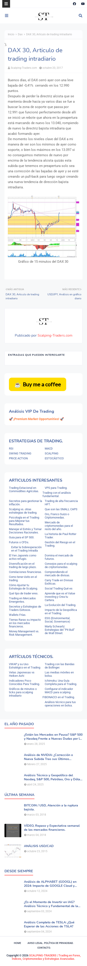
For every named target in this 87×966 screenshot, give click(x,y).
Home (17, 943)
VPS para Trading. (56, 487)
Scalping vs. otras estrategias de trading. (23, 511)
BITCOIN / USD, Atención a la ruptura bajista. (51, 808)
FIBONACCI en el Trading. (58, 697)
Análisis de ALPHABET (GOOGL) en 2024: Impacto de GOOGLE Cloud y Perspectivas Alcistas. (50, 884)
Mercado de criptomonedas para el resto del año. (59, 526)
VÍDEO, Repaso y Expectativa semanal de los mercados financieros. (52, 828)
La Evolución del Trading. (60, 605)
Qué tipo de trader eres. (23, 593)
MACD (49, 448)
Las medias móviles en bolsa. (59, 674)
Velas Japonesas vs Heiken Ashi (21, 674)
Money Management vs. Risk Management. (24, 633)
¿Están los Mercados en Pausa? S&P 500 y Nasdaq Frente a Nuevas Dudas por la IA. (53, 737)
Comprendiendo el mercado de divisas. (57, 573)
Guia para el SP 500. (21, 537)
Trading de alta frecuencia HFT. (61, 502)
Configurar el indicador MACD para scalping (59, 690)
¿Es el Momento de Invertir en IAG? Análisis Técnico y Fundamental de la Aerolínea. (51, 904)
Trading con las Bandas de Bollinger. (59, 665)
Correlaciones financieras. (25, 572)
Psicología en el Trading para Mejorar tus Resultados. (24, 521)
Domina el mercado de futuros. (59, 557)
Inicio (11, 34)
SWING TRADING (20, 453)
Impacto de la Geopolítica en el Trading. (61, 611)
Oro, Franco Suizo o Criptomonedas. (57, 515)
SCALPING (51, 453)
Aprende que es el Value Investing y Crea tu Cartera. (60, 597)
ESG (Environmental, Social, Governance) (57, 619)
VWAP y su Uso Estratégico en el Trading (24, 665)
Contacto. (44, 947)
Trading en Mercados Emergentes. (22, 600)
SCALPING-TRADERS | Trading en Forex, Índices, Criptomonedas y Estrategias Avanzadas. (46, 957)
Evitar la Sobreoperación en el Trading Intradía (26, 548)
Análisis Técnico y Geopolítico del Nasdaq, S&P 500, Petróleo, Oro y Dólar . (52, 777)
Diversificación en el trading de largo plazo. (22, 565)
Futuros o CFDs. (19, 542)
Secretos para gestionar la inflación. (25, 502)
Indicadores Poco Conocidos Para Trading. (24, 682)
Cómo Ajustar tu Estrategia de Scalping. (23, 586)
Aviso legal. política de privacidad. (50, 943)
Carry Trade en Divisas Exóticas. (59, 582)
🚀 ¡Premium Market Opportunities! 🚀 (36, 419)
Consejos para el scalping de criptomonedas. (61, 565)
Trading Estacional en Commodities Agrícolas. (24, 489)
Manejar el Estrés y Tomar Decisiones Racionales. (25, 530)
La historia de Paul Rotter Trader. (60, 535)
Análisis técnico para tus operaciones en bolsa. (60, 703)
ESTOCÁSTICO (54, 458)
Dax (20, 34)
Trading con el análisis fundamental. (56, 494)
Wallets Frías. (17, 614)
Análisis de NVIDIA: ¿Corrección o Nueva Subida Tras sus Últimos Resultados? (48, 757)
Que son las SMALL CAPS (61, 509)
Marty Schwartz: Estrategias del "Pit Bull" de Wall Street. (60, 630)
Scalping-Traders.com (24, 67)
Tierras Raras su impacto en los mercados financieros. (25, 623)
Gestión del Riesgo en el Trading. (60, 544)
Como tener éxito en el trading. (23, 578)
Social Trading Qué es (58, 588)
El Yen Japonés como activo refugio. (22, 557)
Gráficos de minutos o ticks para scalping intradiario (23, 692)
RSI (11, 448)
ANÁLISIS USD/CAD (39, 846)
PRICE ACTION (18, 458)
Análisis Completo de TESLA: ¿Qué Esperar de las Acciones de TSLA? (49, 924)
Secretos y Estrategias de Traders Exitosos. (25, 608)
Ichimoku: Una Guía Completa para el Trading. (61, 682)
